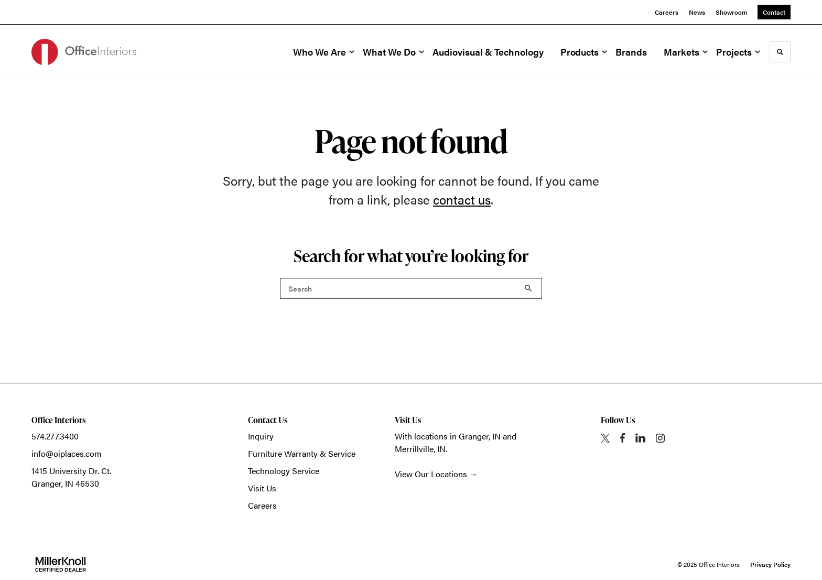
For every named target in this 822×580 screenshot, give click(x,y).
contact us (462, 199)
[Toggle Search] (780, 51)
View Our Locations (431, 474)
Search (528, 288)
